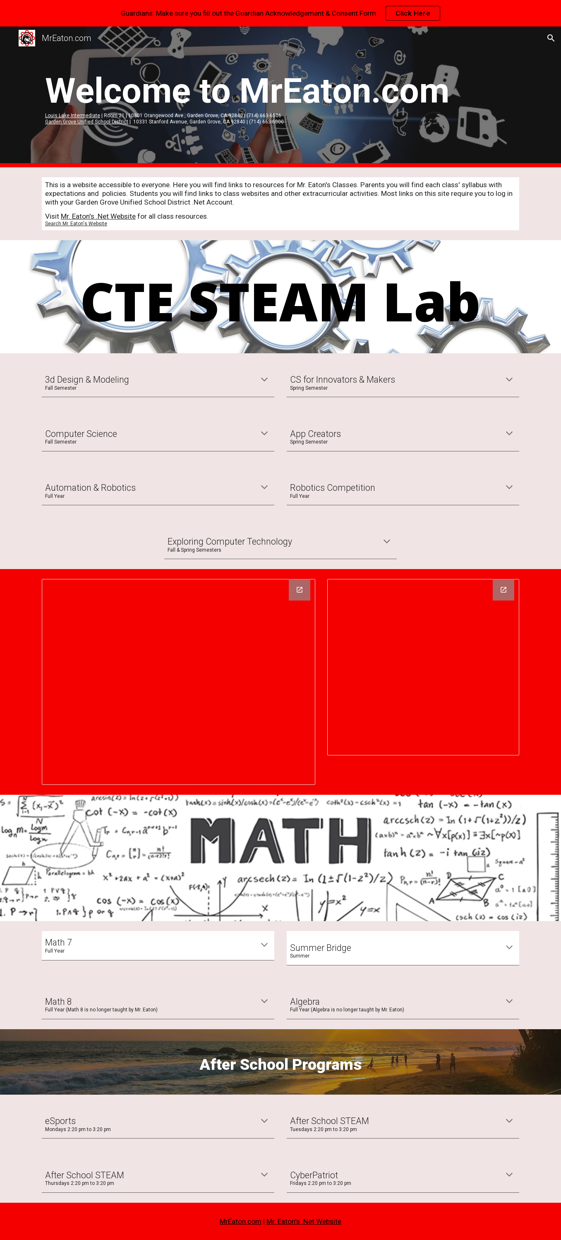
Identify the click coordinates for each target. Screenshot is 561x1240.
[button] (551, 38)
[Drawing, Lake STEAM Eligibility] (423, 667)
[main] (280, 97)
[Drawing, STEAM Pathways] (178, 682)
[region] (280, 13)
